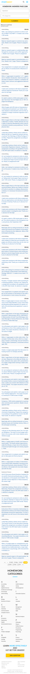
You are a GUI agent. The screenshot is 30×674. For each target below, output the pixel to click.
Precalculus (18, 628)
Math (17, 610)
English (3, 622)
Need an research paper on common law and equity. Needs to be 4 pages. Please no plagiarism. (15, 42)
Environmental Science (6, 624)
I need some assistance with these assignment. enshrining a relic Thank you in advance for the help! (15, 262)
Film (2, 629)
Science (17, 637)
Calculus (3, 607)
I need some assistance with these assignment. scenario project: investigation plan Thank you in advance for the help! (15, 211)
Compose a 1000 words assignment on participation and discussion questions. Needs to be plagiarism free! (15, 402)
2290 (14, 565)
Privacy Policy (21, 664)
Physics (17, 624)
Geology (3, 639)
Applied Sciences (5, 587)
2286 (16, 562)
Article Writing (4, 593)
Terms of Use (21, 666)
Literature (18, 601)
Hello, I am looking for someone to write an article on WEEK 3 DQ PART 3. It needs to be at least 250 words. (15, 33)
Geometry (3, 641)
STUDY (7, 2)
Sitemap (4, 667)
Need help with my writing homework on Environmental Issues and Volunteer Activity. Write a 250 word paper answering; (15, 423)
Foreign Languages (5, 631)
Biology (3, 599)
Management (19, 607)
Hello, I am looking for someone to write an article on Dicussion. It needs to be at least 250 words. (15, 168)
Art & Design (4, 591)
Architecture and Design (6, 589)
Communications (5, 610)
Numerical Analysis (20, 616)
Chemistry (3, 608)
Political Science (19, 626)
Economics (3, 618)
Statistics (18, 641)
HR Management (19, 587)
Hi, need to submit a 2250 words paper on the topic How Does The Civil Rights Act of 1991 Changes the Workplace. (15, 99)
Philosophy (18, 622)
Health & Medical (19, 584)
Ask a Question (15, 655)
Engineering (4, 620)
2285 (11, 562)
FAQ (19, 663)
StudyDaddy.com (19, 670)
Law (17, 599)
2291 (19, 565)
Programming (19, 629)
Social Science (19, 639)
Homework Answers (7, 661)
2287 (21, 562)
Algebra (3, 586)
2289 (10, 565)
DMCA (3, 666)
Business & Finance (5, 601)
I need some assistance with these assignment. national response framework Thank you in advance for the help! (15, 90)
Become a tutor (5, 663)
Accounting (3, 584)
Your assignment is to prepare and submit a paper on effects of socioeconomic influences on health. (15, 68)
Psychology (18, 631)
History (17, 586)
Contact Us (4, 664)
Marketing (18, 608)
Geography (3, 637)
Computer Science (5, 612)
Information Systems (20, 593)
